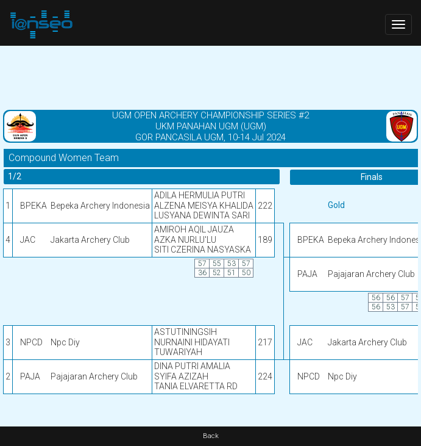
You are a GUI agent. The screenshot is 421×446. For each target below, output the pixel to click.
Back (211, 436)
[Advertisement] (210, 76)
